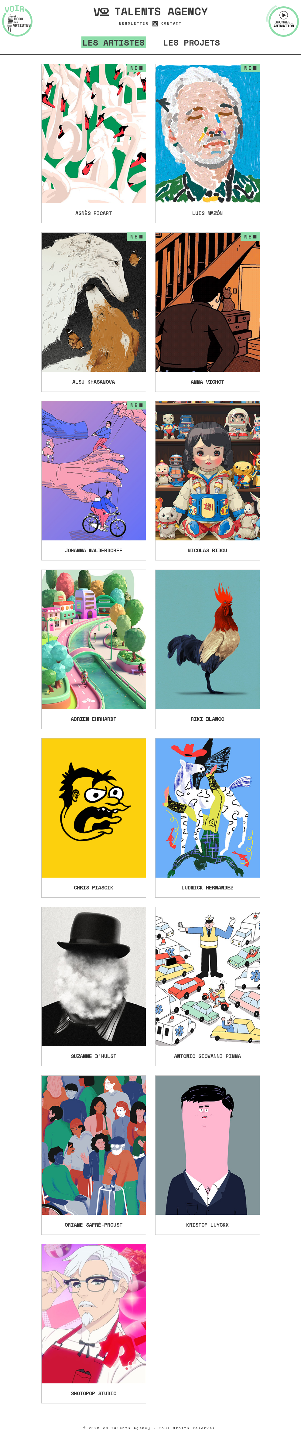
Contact (171, 23)
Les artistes (114, 42)
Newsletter (134, 23)
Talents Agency (151, 11)
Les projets (191, 42)
